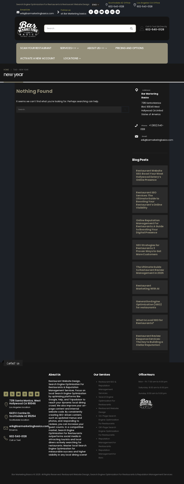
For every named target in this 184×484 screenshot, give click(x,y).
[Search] (131, 28)
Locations (71, 58)
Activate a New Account (37, 58)
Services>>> (68, 48)
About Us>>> (95, 48)
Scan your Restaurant (35, 48)
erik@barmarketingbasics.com (157, 140)
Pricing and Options (129, 48)
